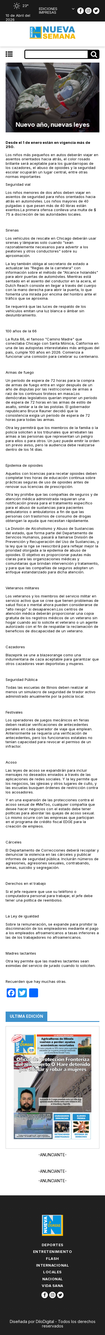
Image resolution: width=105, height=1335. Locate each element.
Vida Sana (52, 1285)
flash (52, 1258)
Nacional (52, 1279)
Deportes (53, 1245)
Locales (52, 1272)
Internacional (52, 1265)
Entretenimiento (52, 1251)
